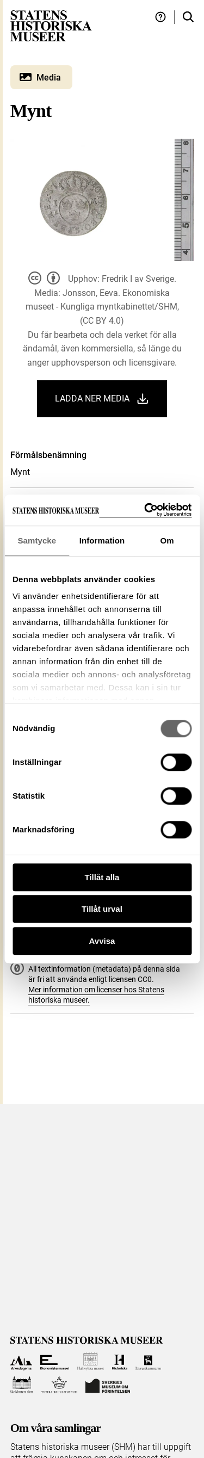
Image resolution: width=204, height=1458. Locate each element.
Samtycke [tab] (36, 540)
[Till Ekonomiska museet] (54, 1361)
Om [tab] (167, 540)
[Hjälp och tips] (160, 17)
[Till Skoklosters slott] (22, 1385)
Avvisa (102, 941)
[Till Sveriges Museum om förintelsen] (107, 1385)
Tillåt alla (102, 877)
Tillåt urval (102, 908)
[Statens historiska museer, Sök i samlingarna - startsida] (51, 25)
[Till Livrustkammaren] (148, 1361)
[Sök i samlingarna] (188, 17)
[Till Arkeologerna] (21, 1361)
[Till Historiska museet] (119, 1361)
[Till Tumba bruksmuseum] (59, 1385)
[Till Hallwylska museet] (90, 1361)
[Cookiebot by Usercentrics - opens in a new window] (145, 510)
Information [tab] (102, 540)
